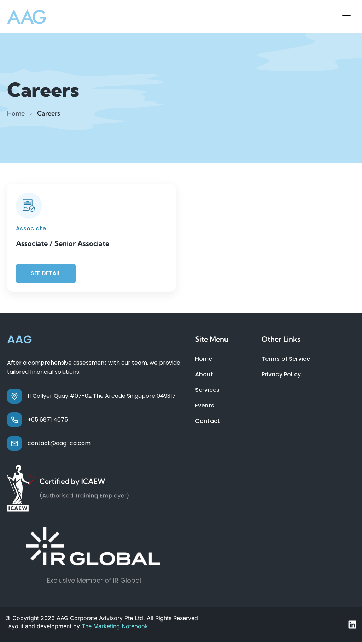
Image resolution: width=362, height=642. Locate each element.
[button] (346, 16)
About (204, 374)
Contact (207, 421)
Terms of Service (286, 359)
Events (204, 405)
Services (207, 390)
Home (16, 113)
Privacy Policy (281, 374)
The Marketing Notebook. (116, 626)
